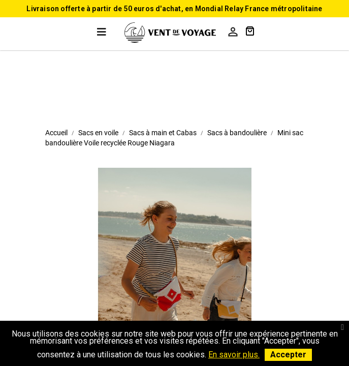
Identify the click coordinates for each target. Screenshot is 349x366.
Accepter (288, 354)
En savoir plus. (234, 354)
